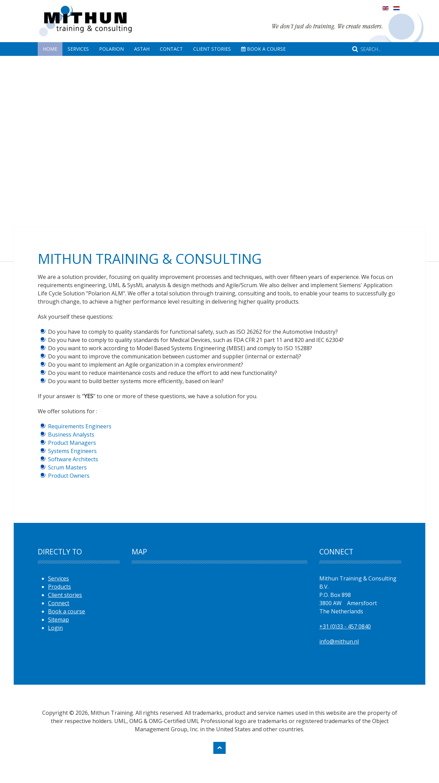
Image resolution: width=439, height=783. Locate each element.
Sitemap (58, 619)
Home (50, 49)
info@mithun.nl (339, 641)
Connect (58, 603)
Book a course (66, 611)
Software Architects (73, 459)
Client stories (65, 595)
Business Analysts (71, 434)
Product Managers (72, 442)
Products (59, 586)
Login (55, 628)
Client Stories (212, 49)
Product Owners (69, 475)
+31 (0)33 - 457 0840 (345, 626)
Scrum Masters (67, 467)
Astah (142, 49)
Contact (171, 49)
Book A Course (263, 49)
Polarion (111, 49)
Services (78, 49)
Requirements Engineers (79, 426)
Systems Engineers (72, 451)
